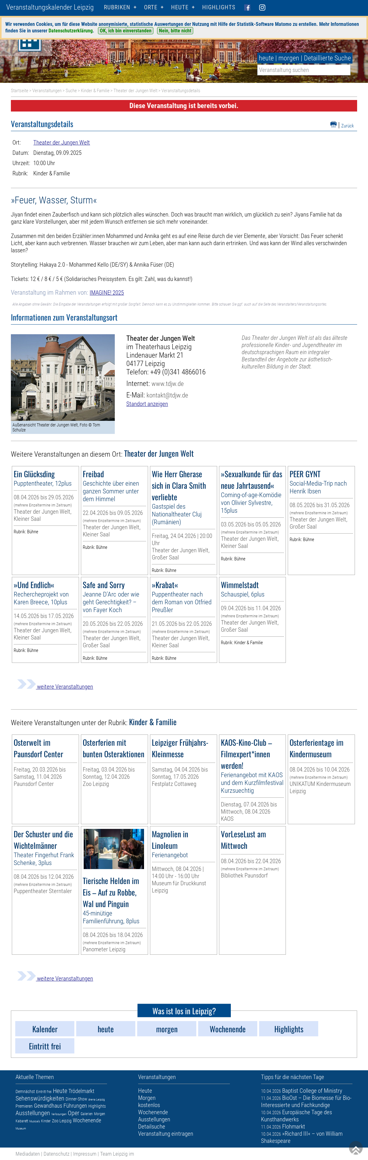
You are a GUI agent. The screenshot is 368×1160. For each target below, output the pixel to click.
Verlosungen (59, 1114)
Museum (21, 1128)
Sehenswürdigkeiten (40, 1098)
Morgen (99, 1114)
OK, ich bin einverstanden (125, 31)
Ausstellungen (33, 1113)
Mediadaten (28, 1154)
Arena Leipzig (96, 1099)
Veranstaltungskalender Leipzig (50, 7)
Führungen (75, 1105)
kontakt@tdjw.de (167, 395)
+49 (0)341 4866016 (178, 372)
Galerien (87, 1114)
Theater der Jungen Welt (135, 90)
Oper (73, 1113)
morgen (288, 58)
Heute (60, 1091)
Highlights (218, 7)
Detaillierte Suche (327, 58)
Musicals (34, 1121)
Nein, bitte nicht (175, 31)
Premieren (24, 1106)
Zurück (347, 126)
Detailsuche (151, 1126)
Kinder (46, 1121)
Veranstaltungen (47, 90)
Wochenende (87, 1120)
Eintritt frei (44, 1092)
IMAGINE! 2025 (107, 292)
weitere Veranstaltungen (55, 686)
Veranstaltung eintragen (165, 1133)
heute (266, 58)
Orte (150, 7)
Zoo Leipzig (62, 1120)
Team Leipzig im (117, 1154)
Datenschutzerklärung (71, 31)
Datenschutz (56, 1154)
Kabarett (22, 1121)
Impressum (84, 1154)
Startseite (19, 90)
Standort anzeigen (147, 403)
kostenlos (149, 1105)
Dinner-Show (76, 1098)
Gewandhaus (48, 1105)
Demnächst (25, 1091)
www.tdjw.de (167, 383)
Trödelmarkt (81, 1091)
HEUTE (180, 7)
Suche (71, 90)
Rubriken (117, 7)
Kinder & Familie (95, 90)
